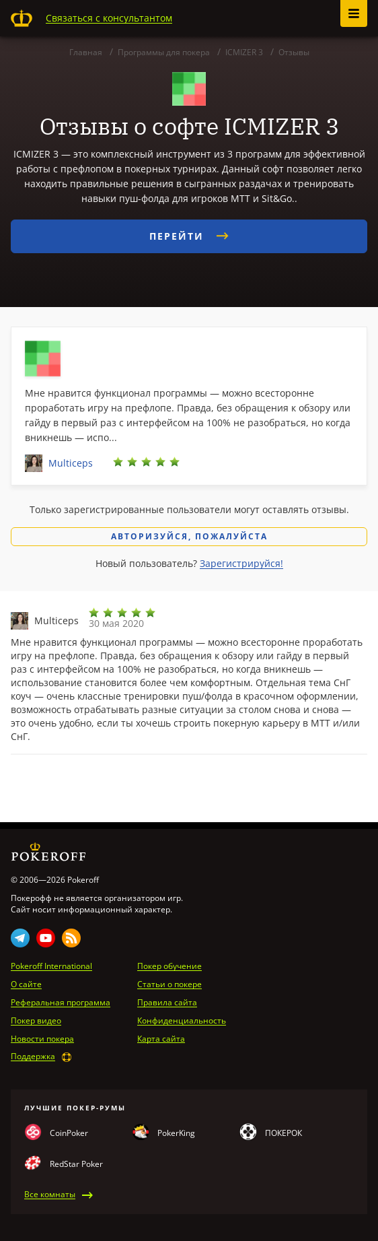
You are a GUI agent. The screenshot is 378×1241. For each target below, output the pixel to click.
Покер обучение (169, 966)
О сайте (26, 984)
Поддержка (33, 1056)
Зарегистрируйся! (241, 563)
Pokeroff (21, 18)
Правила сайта (167, 1002)
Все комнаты (49, 1194)
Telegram (20, 938)
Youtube (45, 938)
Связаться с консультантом (109, 17)
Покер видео (36, 1020)
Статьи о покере (169, 984)
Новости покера (42, 1039)
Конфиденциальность (181, 1020)
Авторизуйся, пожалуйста (189, 536)
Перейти (189, 236)
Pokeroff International (51, 966)
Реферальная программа (60, 1002)
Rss (71, 938)
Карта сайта (161, 1039)
